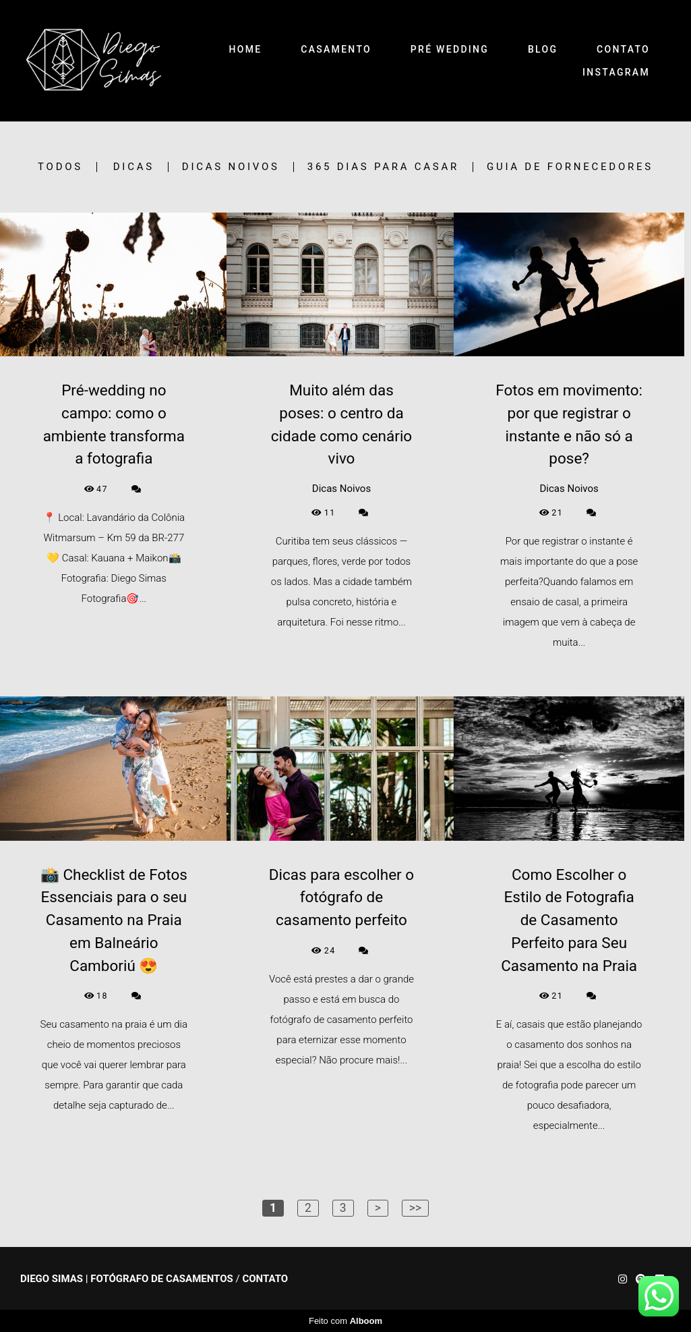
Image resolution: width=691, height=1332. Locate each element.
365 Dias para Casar (383, 167)
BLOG (543, 49)
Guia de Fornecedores (570, 167)
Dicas (133, 167)
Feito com (345, 1321)
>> (415, 1208)
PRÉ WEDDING (450, 49)
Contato (265, 1279)
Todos (60, 167)
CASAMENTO (336, 49)
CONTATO (623, 49)
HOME (245, 49)
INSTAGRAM (616, 72)
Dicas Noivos (231, 167)
